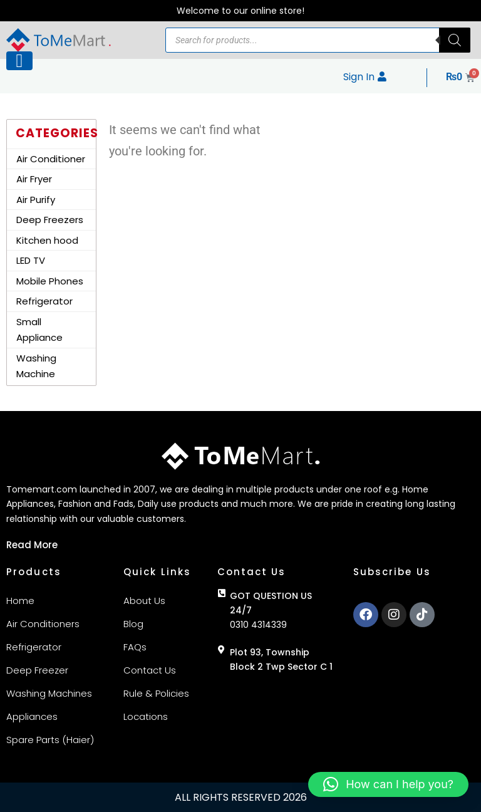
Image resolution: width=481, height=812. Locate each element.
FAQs (135, 646)
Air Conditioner (50, 158)
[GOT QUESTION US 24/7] (221, 593)
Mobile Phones (49, 281)
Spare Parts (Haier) (50, 739)
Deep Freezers (49, 219)
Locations (145, 716)
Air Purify (35, 199)
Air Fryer (34, 178)
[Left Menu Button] (19, 60)
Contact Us (149, 670)
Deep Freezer (37, 670)
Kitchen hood (47, 240)
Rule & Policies (156, 693)
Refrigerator (44, 301)
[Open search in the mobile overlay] (317, 40)
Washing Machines (49, 693)
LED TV (30, 260)
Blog (133, 623)
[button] (388, 784)
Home (20, 600)
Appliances (32, 716)
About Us (144, 600)
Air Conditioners (43, 623)
